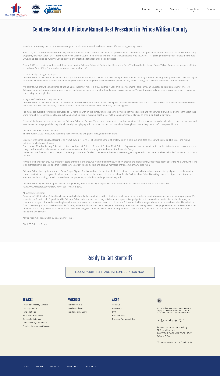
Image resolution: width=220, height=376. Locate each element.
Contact (212, 9)
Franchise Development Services (36, 326)
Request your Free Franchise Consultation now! (109, 285)
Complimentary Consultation (35, 322)
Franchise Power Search (78, 312)
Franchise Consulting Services (35, 305)
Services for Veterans (32, 319)
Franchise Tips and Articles (123, 319)
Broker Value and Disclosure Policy (174, 332)
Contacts (90, 366)
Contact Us (116, 308)
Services (175, 9)
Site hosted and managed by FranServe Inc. (175, 342)
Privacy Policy (163, 336)
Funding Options (30, 308)
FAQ (114, 312)
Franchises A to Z (75, 305)
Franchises (194, 9)
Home (146, 9)
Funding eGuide (29, 312)
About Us (116, 305)
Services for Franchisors (33, 315)
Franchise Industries (76, 308)
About (160, 9)
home (26, 366)
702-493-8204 (171, 320)
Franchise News (118, 315)
